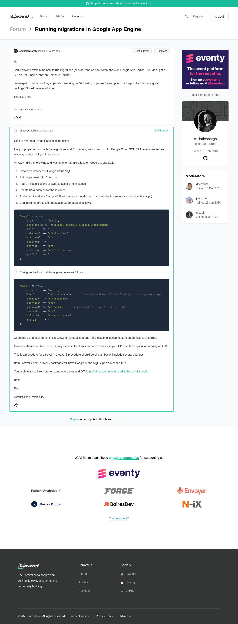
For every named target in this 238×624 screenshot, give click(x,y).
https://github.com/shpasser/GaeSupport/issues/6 (116, 371)
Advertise (125, 616)
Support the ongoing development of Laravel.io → (119, 3)
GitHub (127, 590)
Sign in (74, 419)
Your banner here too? (205, 94)
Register (198, 16)
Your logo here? (119, 518)
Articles (60, 16)
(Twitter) (128, 573)
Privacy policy (105, 616)
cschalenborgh (205, 141)
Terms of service (79, 616)
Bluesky (128, 582)
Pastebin (77, 16)
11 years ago (46, 130)
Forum (44, 16)
